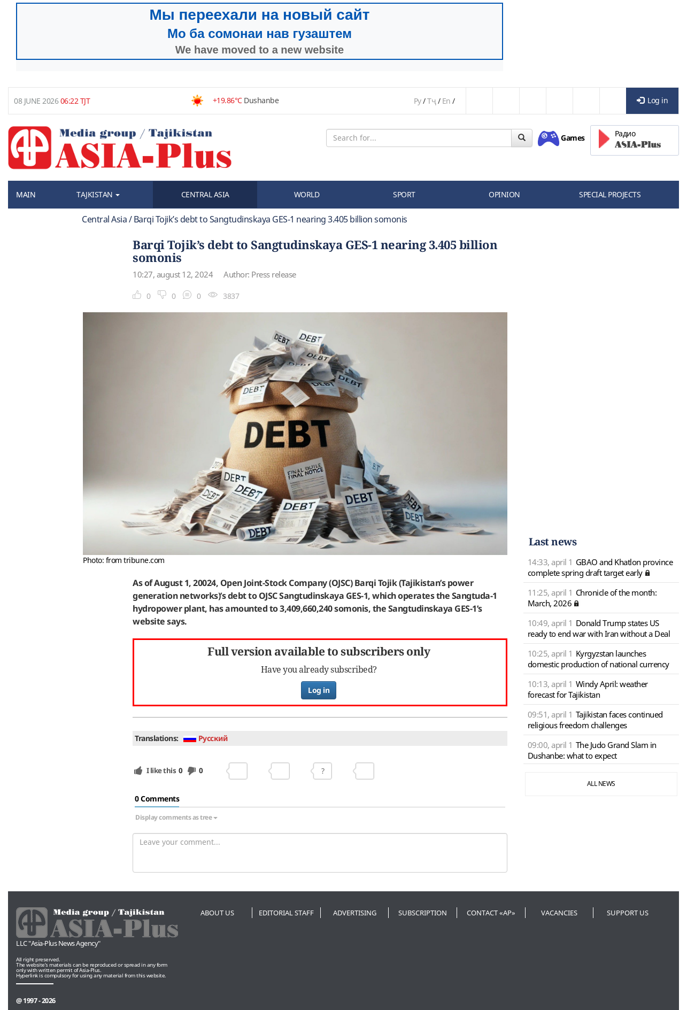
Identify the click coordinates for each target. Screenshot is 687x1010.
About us (217, 913)
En (446, 101)
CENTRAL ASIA (205, 194)
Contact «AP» (491, 913)
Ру (417, 101)
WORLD (307, 194)
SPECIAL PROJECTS (609, 194)
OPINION (504, 194)
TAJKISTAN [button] (98, 194)
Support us (628, 913)
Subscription (422, 913)
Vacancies (559, 913)
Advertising (354, 913)
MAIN (25, 194)
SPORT (404, 194)
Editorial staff (286, 913)
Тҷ (431, 101)
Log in (652, 100)
